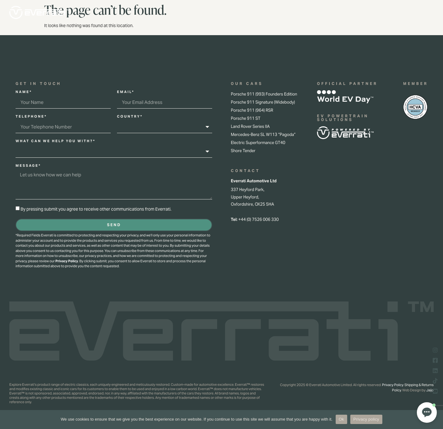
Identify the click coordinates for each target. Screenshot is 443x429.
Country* (130, 117)
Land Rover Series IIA (250, 126)
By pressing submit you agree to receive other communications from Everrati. (96, 209)
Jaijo (430, 390)
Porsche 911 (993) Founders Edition (264, 94)
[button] (427, 412)
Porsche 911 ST (245, 118)
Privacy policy (366, 419)
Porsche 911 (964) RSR (252, 110)
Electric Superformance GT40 (258, 142)
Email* (125, 92)
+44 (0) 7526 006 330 (258, 219)
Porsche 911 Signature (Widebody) (263, 102)
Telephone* (31, 117)
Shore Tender (243, 150)
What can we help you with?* (56, 141)
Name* (24, 92)
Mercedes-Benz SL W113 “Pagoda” (263, 134)
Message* (28, 166)
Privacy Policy (66, 261)
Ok (341, 419)
